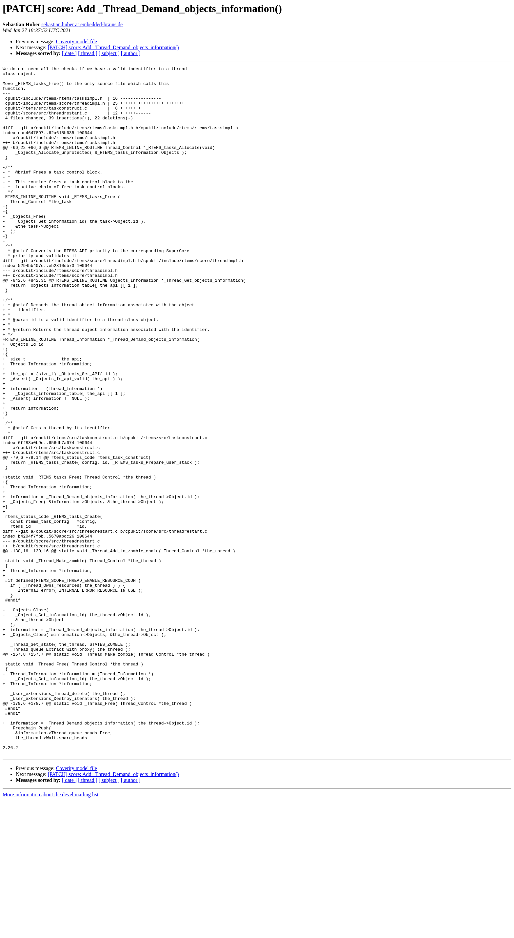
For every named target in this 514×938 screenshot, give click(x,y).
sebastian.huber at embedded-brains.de (82, 24)
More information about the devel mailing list (50, 932)
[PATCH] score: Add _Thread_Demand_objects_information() (113, 47)
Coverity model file (76, 41)
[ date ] (69, 53)
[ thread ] (87, 53)
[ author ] (131, 53)
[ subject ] (109, 53)
